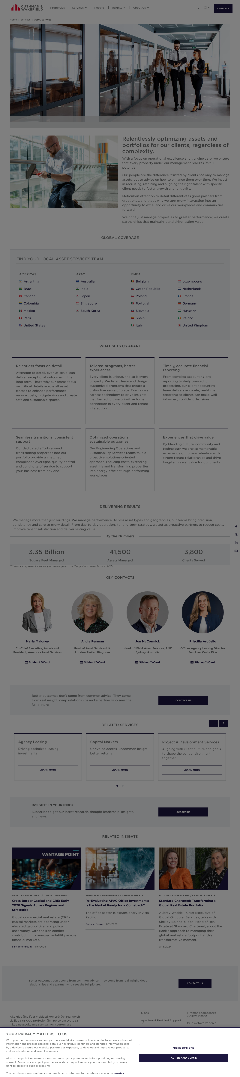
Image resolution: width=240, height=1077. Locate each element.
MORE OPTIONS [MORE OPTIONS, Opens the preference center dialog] (183, 1047)
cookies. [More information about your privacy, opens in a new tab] (119, 1073)
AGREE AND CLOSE (184, 1057)
